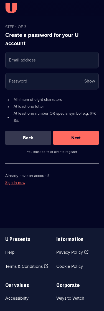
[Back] (28, 138)
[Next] (76, 138)
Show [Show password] (89, 81)
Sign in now (15, 183)
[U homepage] (11, 8)
